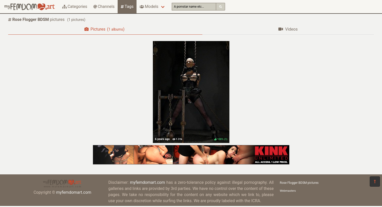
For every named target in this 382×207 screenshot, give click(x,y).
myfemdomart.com (73, 192)
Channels (104, 6)
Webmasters (288, 190)
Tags (127, 6)
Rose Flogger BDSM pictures (299, 183)
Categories (74, 6)
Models (149, 6)
